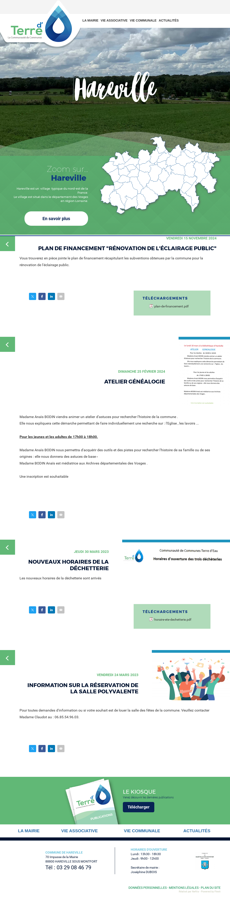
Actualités (169, 20)
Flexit (218, 891)
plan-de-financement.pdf (171, 306)
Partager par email (60, 296)
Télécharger (139, 807)
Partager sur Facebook (42, 296)
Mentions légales (184, 887)
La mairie (90, 20)
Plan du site (211, 887)
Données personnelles (147, 887)
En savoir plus (56, 218)
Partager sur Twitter (32, 296)
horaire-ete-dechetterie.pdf (172, 620)
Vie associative (114, 20)
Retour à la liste (7, 243)
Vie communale (143, 20)
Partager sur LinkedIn (51, 296)
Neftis (195, 891)
